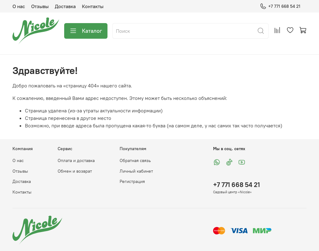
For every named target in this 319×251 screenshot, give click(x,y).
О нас (18, 6)
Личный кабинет (136, 171)
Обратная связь (135, 160)
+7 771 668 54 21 (280, 6)
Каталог (85, 31)
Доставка (65, 6)
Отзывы (40, 6)
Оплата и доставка (76, 160)
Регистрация (132, 181)
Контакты (92, 6)
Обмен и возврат (75, 171)
